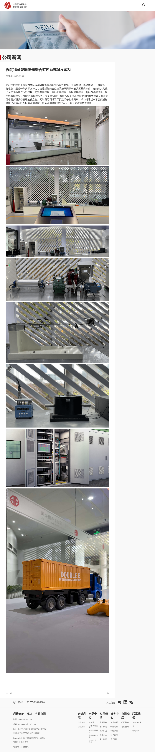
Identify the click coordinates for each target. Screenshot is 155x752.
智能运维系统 (93, 731)
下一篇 (106, 693)
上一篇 (9, 693)
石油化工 (103, 735)
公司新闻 (125, 722)
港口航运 (103, 727)
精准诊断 (114, 722)
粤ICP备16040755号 (21, 747)
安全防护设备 (93, 736)
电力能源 (103, 739)
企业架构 (81, 727)
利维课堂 (114, 731)
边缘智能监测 (93, 726)
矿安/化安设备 (92, 741)
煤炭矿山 (103, 731)
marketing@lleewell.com (27, 724)
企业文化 (81, 722)
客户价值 (114, 735)
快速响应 (114, 727)
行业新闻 (125, 727)
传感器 (91, 722)
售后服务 (114, 739)
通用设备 (103, 722)
